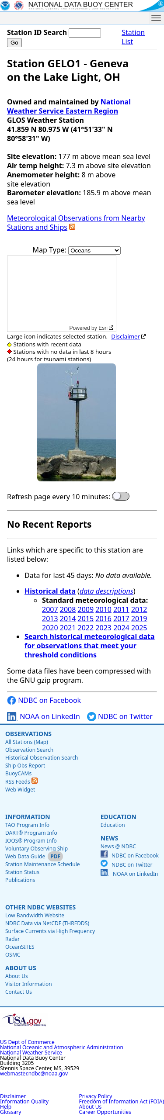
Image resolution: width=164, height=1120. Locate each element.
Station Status (22, 872)
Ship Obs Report (25, 765)
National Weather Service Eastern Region (69, 106)
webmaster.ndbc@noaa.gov (34, 1073)
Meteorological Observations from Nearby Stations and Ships (76, 222)
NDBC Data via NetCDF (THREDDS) (47, 923)
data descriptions (106, 591)
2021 (68, 628)
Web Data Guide (25, 856)
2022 (86, 628)
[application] (61, 294)
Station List (133, 37)
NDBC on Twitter (120, 716)
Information (27, 816)
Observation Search (29, 750)
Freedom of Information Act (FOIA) (121, 1101)
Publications (20, 880)
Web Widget (20, 789)
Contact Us (18, 992)
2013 (50, 618)
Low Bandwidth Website (34, 915)
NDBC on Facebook (44, 700)
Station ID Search (37, 32)
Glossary (10, 1112)
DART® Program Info (31, 833)
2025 (139, 628)
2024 (121, 628)
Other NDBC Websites (40, 907)
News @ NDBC (118, 846)
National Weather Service (31, 1052)
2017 (121, 618)
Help (5, 1106)
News (109, 838)
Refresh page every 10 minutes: (58, 496)
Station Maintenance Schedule (42, 864)
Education (118, 816)
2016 (103, 618)
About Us (20, 968)
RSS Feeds (21, 781)
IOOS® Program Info (31, 840)
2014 (68, 618)
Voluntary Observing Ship (36, 848)
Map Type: (51, 250)
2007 (50, 609)
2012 (139, 609)
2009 (86, 609)
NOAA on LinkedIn (43, 716)
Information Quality (24, 1101)
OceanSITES (20, 947)
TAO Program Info (27, 825)
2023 (103, 628)
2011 (121, 609)
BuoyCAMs (18, 773)
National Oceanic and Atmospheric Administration (61, 1047)
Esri (103, 328)
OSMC (12, 954)
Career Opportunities (105, 1112)
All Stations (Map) (26, 742)
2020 (50, 628)
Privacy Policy (95, 1096)
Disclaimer (125, 336)
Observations (28, 733)
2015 (86, 618)
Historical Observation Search (41, 757)
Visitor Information (28, 984)
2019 (139, 618)
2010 (103, 609)
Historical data (50, 591)
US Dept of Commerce (27, 1042)
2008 (68, 609)
